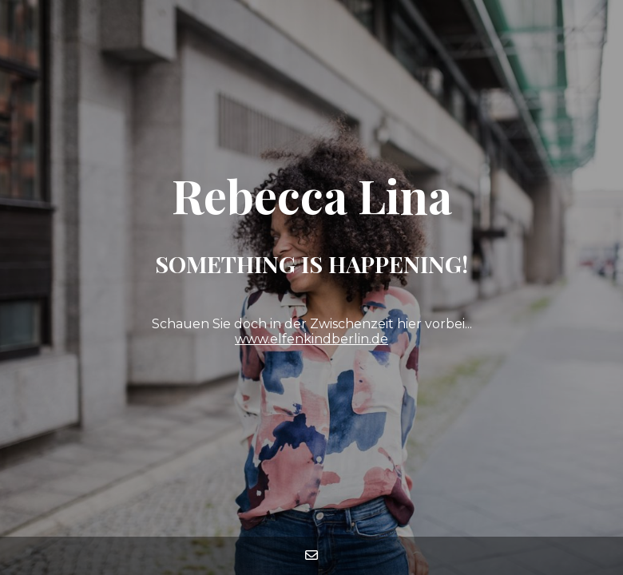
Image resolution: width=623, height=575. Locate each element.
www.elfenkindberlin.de (311, 339)
